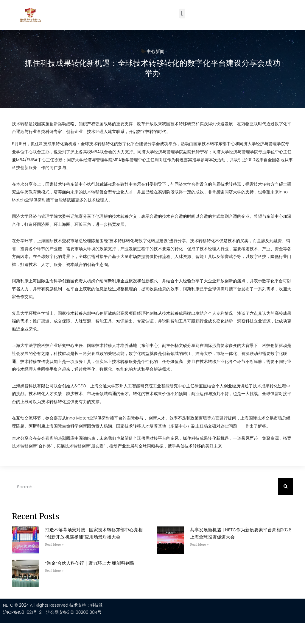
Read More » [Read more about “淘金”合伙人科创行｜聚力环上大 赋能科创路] (54, 571)
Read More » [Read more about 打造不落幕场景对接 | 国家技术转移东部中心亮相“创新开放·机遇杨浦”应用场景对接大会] (54, 545)
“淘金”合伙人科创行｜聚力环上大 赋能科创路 (89, 563)
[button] (182, 13)
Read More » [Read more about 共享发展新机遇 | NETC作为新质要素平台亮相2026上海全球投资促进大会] (199, 545)
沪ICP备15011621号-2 (22, 612)
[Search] (285, 486)
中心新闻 (155, 51)
